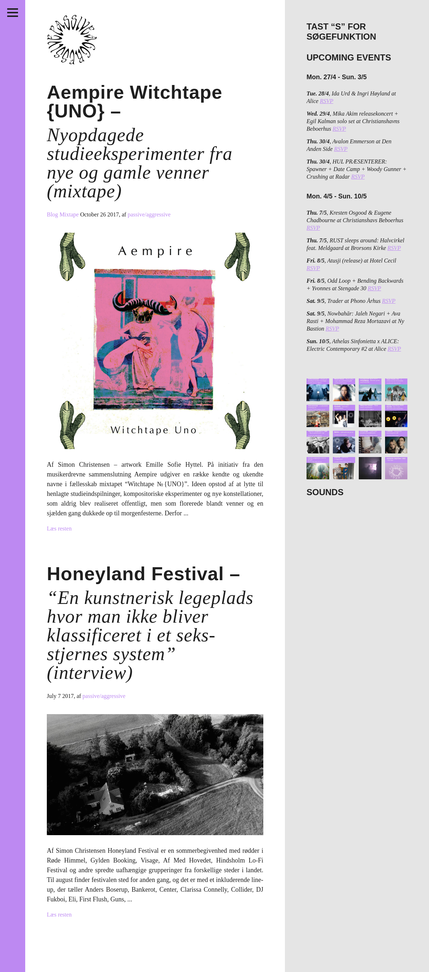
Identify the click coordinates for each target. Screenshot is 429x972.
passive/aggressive (149, 214)
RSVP (326, 101)
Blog (53, 214)
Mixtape (69, 214)
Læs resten (59, 528)
